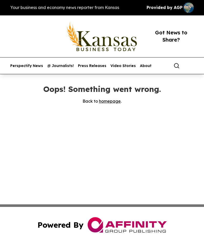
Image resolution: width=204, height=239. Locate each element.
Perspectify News (26, 66)
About (145, 66)
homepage (110, 101)
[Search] (176, 66)
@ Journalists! (60, 66)
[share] (190, 65)
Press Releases (92, 66)
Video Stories (123, 66)
